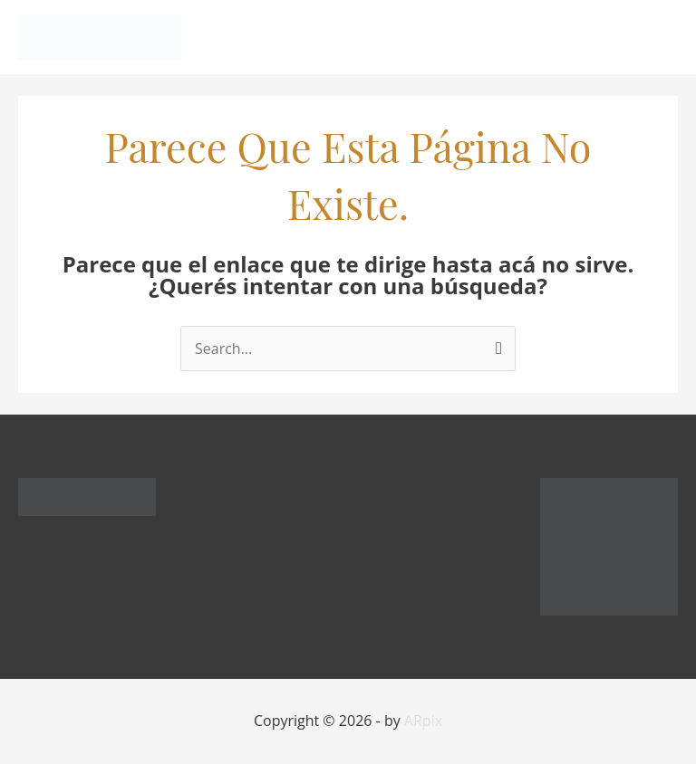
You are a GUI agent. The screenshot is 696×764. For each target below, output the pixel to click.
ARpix (423, 721)
